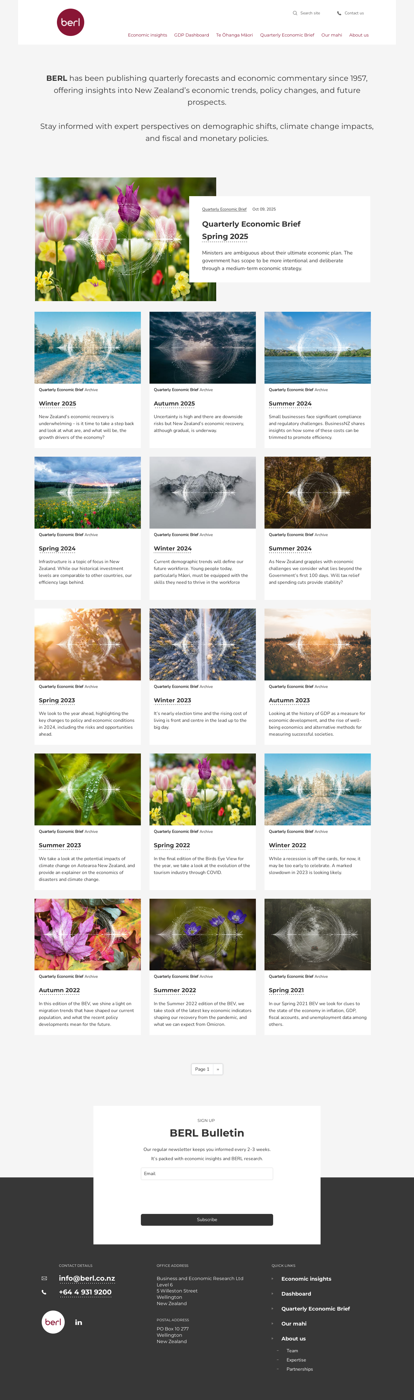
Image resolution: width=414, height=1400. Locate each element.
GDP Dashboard (191, 35)
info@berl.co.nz (87, 1278)
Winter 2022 (287, 845)
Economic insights (147, 35)
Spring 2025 (225, 236)
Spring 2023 (57, 700)
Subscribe (207, 1220)
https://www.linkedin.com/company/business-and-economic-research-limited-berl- (78, 1322)
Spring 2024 (57, 548)
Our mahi (331, 35)
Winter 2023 (172, 700)
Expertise (296, 1360)
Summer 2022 (175, 990)
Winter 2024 (173, 548)
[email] (207, 1174)
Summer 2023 (60, 845)
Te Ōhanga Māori (234, 35)
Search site (310, 13)
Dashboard (296, 1294)
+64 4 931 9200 (85, 1292)
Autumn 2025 (174, 403)
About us (359, 35)
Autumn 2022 (59, 990)
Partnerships (300, 1369)
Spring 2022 (172, 845)
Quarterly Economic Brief (287, 35)
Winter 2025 (57, 403)
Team (292, 1351)
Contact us (354, 13)
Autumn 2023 (289, 700)
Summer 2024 (290, 403)
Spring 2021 (286, 990)
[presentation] (184, 1197)
